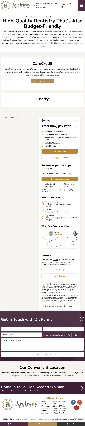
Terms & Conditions (44, 419)
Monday (44, 402)
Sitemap (23, 419)
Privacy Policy (31, 419)
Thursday (44, 408)
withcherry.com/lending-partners (68, 297)
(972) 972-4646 (64, 5)
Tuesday (44, 404)
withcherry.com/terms (50, 299)
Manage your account (60, 158)
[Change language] (76, 120)
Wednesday (45, 406)
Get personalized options (60, 179)
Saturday (44, 413)
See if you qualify (60, 151)
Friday (43, 411)
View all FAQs (60, 270)
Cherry (55, 260)
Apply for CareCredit (42, 81)
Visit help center (60, 276)
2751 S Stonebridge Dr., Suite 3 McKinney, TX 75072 (45, 5)
